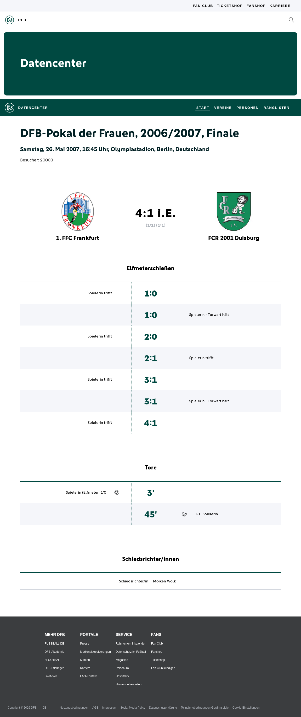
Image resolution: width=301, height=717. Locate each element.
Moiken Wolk (164, 581)
